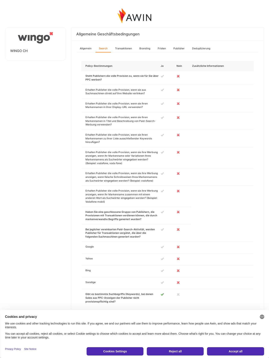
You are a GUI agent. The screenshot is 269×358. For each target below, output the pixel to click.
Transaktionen (123, 48)
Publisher (179, 48)
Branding (144, 48)
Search (103, 48)
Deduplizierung (201, 48)
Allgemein (85, 48)
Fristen (162, 48)
